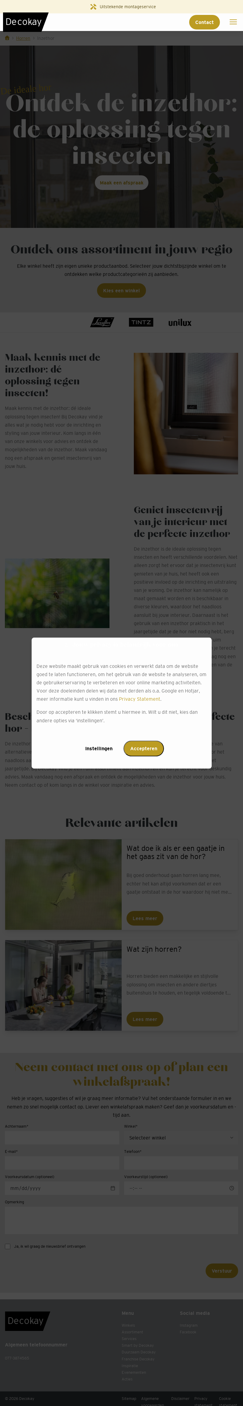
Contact (204, 22)
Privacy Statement (139, 699)
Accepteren (143, 748)
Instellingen (99, 748)
